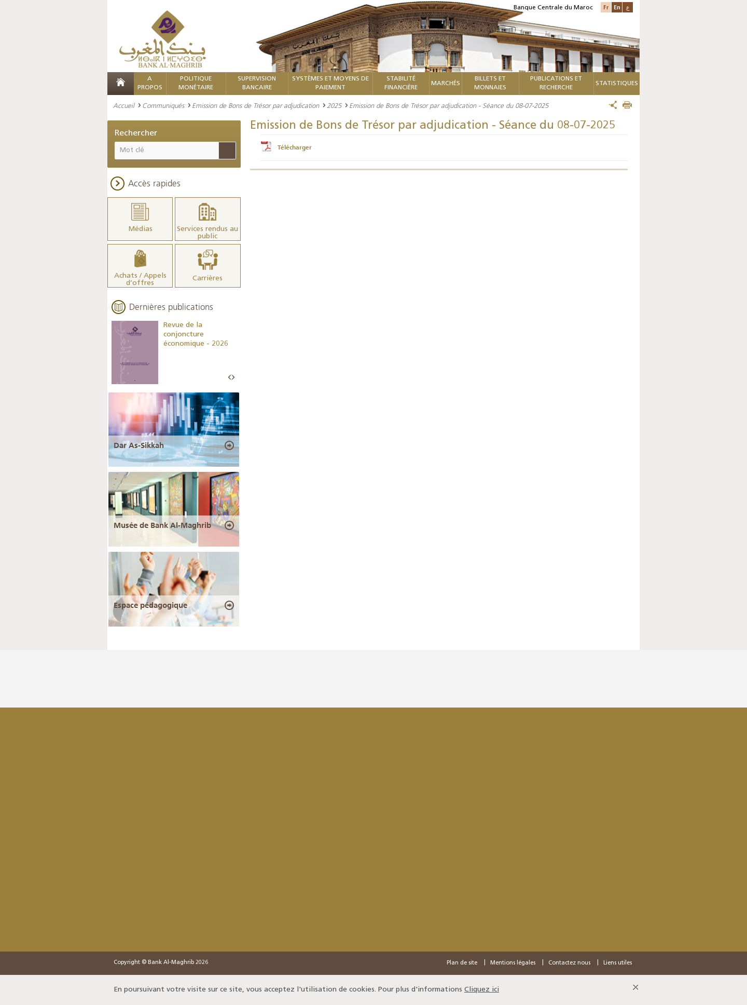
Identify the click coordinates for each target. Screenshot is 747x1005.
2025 (334, 105)
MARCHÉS (445, 83)
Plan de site (462, 963)
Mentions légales (512, 963)
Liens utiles (617, 963)
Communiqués (163, 105)
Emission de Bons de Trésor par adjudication (255, 105)
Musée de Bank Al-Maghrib (162, 525)
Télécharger (295, 147)
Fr (605, 7)
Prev (229, 377)
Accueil (123, 105)
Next (232, 377)
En (617, 7)
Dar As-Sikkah (139, 445)
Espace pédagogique (150, 605)
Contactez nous (569, 963)
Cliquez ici (481, 990)
